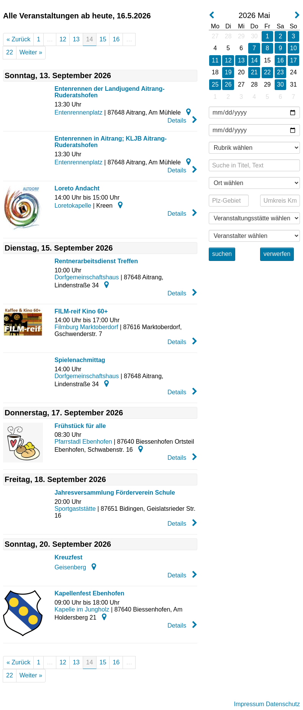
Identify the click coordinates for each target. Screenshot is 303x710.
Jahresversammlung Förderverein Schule (114, 492)
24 (293, 72)
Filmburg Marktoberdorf (86, 327)
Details (182, 120)
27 (215, 36)
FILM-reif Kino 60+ (81, 311)
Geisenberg (70, 567)
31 (293, 84)
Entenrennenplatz (78, 112)
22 (9, 52)
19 (228, 72)
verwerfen (277, 254)
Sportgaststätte (75, 508)
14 (254, 60)
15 (103, 39)
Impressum (249, 704)
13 (76, 39)
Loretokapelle (72, 205)
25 (215, 84)
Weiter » (31, 52)
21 (254, 72)
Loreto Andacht (77, 188)
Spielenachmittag (79, 360)
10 (293, 48)
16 (116, 39)
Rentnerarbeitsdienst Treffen (96, 261)
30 (254, 36)
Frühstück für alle (80, 426)
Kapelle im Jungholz (81, 609)
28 (228, 36)
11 (215, 60)
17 (293, 60)
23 (280, 72)
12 (62, 39)
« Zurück (18, 39)
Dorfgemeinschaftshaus (86, 277)
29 (241, 36)
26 (228, 84)
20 (241, 72)
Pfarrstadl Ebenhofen (83, 441)
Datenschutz (283, 704)
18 (215, 72)
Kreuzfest (68, 557)
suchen (222, 254)
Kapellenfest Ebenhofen (89, 593)
